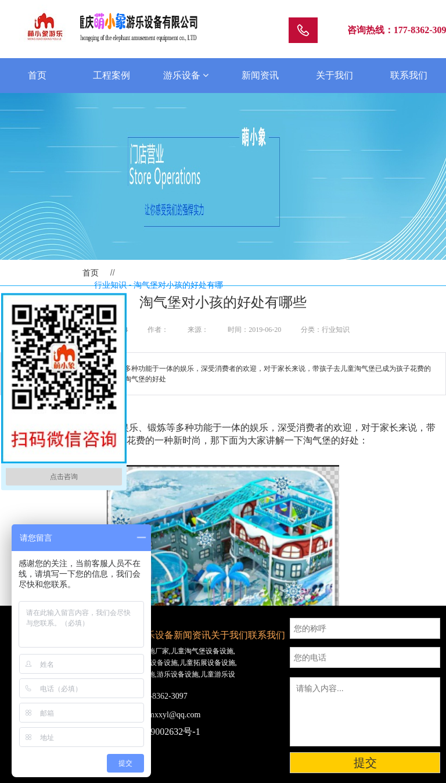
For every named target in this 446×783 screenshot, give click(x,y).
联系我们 (408, 75)
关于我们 (334, 75)
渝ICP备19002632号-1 (156, 731)
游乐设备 (185, 75)
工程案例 (111, 75)
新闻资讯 (260, 75)
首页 (37, 75)
